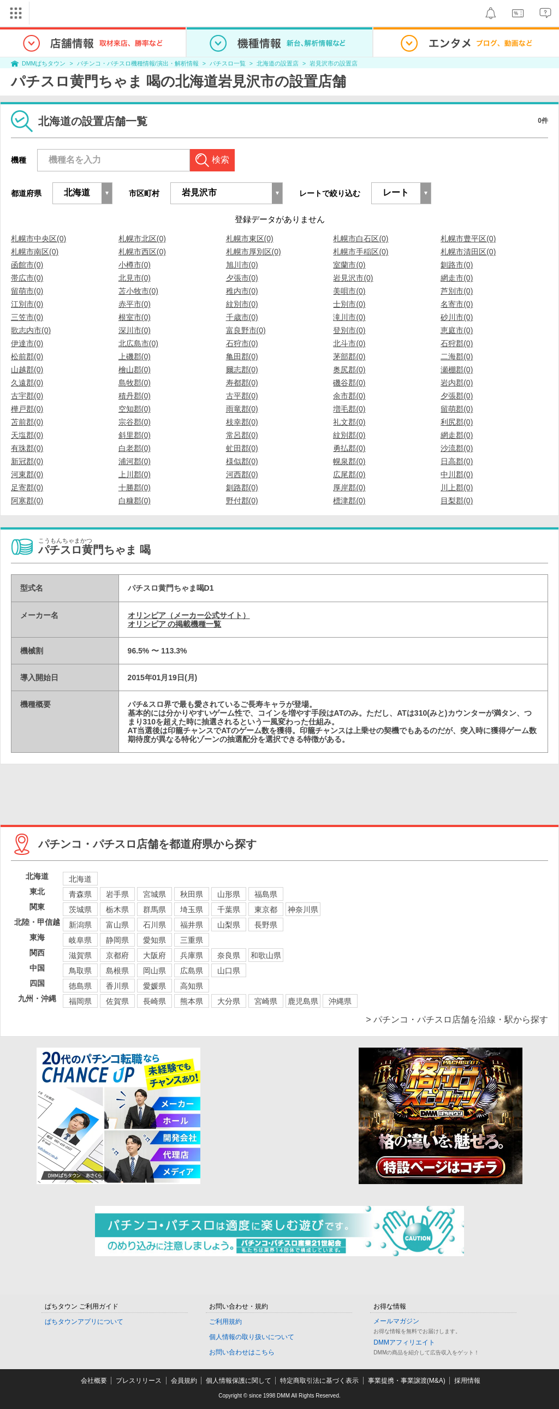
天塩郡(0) (27, 435)
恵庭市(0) (457, 330)
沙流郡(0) (457, 448)
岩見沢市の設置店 (334, 63)
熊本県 (191, 1001)
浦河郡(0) (134, 461)
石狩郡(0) (457, 343)
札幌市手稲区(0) (360, 251)
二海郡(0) (457, 356)
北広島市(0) (138, 343)
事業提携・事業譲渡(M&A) (406, 1380)
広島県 (191, 970)
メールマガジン (396, 1321)
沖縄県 (340, 1001)
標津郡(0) (349, 500)
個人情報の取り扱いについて (251, 1337)
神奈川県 (303, 909)
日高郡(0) (457, 461)
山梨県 (228, 924)
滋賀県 (80, 955)
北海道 (80, 879)
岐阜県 (80, 940)
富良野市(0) (246, 330)
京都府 (117, 955)
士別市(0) (349, 304)
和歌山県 (266, 955)
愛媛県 (154, 986)
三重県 (191, 940)
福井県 (191, 924)
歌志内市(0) (31, 330)
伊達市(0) (27, 343)
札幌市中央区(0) (38, 238)
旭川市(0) (242, 265)
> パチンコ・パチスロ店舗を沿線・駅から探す (457, 1019)
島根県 (117, 970)
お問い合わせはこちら (242, 1352)
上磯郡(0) (134, 356)
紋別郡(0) (349, 435)
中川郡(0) (457, 474)
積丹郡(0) (134, 396)
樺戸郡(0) (27, 409)
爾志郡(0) (242, 369)
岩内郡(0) (457, 383)
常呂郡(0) (242, 435)
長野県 (265, 924)
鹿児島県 (303, 1001)
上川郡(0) (134, 474)
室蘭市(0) (349, 265)
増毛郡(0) (349, 409)
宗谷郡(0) (134, 422)
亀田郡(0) (242, 356)
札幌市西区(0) (142, 251)
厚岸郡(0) (349, 487)
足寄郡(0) (27, 487)
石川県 (154, 924)
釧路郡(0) (242, 487)
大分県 (228, 1001)
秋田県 (191, 894)
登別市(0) (349, 330)
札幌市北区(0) (142, 238)
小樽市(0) (134, 265)
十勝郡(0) (134, 487)
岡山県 (154, 970)
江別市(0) (27, 304)
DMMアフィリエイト (404, 1342)
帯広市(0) (27, 278)
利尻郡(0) (457, 422)
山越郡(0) (27, 369)
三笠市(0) (27, 317)
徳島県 (80, 986)
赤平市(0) (134, 304)
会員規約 (184, 1380)
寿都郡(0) (242, 383)
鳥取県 (80, 970)
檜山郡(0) (134, 369)
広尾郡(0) (349, 474)
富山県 (117, 924)
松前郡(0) (27, 356)
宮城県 (154, 894)
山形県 (228, 894)
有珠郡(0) (27, 448)
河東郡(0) (27, 474)
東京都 (265, 909)
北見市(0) (134, 278)
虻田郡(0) (242, 448)
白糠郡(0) (134, 500)
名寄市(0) (457, 304)
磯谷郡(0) (349, 383)
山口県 (228, 970)
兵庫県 (191, 955)
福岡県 (80, 1001)
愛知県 (154, 940)
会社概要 (94, 1380)
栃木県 (117, 909)
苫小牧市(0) (138, 291)
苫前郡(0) (27, 422)
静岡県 (117, 940)
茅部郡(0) (349, 356)
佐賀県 (117, 1001)
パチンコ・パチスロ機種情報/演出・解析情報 (138, 63)
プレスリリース (139, 1380)
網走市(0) (457, 278)
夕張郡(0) (457, 396)
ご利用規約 (225, 1321)
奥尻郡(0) (349, 369)
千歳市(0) (242, 317)
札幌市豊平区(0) (468, 238)
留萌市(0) (27, 291)
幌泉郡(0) (349, 461)
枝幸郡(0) (242, 422)
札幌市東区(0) (249, 238)
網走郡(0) (457, 435)
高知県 (191, 986)
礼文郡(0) (349, 422)
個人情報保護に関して (238, 1380)
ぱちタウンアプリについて (84, 1321)
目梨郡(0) (457, 500)
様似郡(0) (242, 461)
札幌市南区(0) (34, 251)
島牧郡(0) (134, 383)
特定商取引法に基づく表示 (319, 1380)
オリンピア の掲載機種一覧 (175, 624)
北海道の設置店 (278, 63)
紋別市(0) (242, 304)
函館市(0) (27, 265)
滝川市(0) (349, 317)
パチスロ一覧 (228, 63)
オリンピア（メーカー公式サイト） (189, 615)
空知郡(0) (134, 409)
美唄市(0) (349, 291)
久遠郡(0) (27, 383)
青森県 (80, 894)
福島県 (265, 894)
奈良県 (228, 955)
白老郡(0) (134, 448)
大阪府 (154, 955)
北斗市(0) (349, 343)
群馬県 (154, 909)
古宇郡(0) (27, 396)
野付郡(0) (242, 500)
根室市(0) (134, 317)
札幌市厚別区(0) (253, 251)
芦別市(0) (457, 291)
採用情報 (467, 1380)
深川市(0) (134, 330)
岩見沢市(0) (353, 278)
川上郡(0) (457, 487)
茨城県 (80, 909)
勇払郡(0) (349, 448)
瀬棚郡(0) (457, 369)
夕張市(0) (242, 278)
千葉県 (228, 909)
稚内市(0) (242, 291)
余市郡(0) (349, 396)
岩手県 (117, 894)
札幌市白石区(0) (360, 238)
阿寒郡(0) (27, 500)
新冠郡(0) (27, 461)
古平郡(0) (242, 396)
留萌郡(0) (457, 409)
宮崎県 (265, 1001)
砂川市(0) (457, 317)
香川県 (117, 986)
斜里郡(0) (134, 435)
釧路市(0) (457, 265)
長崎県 (154, 1001)
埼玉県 (191, 909)
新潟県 (80, 924)
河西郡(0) (242, 474)
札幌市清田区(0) (468, 251)
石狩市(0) (242, 343)
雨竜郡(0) (242, 409)
